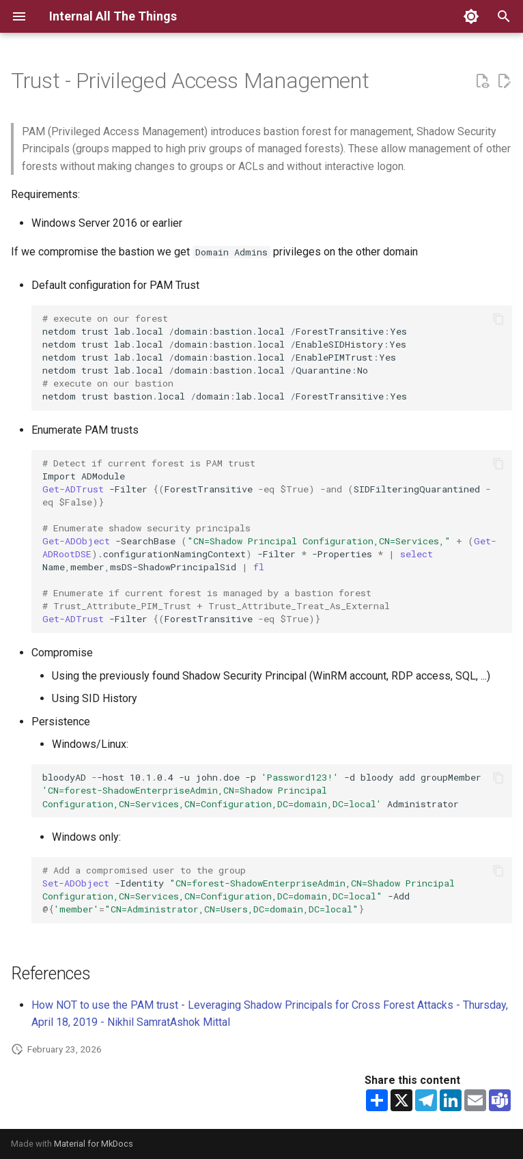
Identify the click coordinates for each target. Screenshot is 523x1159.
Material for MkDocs (93, 1144)
